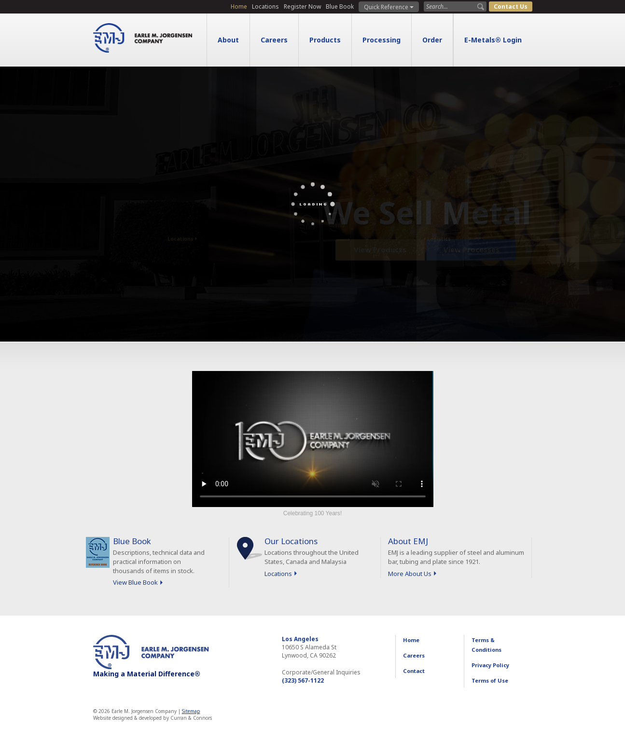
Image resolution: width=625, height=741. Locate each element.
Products (325, 39)
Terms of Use (490, 680)
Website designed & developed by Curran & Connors (152, 717)
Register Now (302, 6)
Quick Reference (389, 7)
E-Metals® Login (493, 39)
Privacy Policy (490, 665)
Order (432, 39)
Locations (265, 6)
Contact (414, 670)
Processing (381, 39)
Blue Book (340, 6)
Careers (274, 39)
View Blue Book (135, 582)
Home (239, 6)
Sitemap (191, 711)
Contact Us (511, 6)
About (228, 39)
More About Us (409, 573)
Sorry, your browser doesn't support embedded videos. (312, 439)
